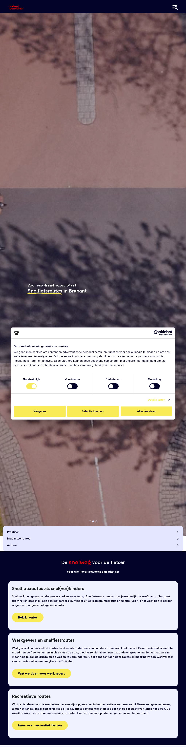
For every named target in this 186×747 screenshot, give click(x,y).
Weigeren (40, 411)
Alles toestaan (146, 411)
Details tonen (156, 399)
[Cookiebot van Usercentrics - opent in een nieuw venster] (156, 333)
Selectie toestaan (93, 411)
